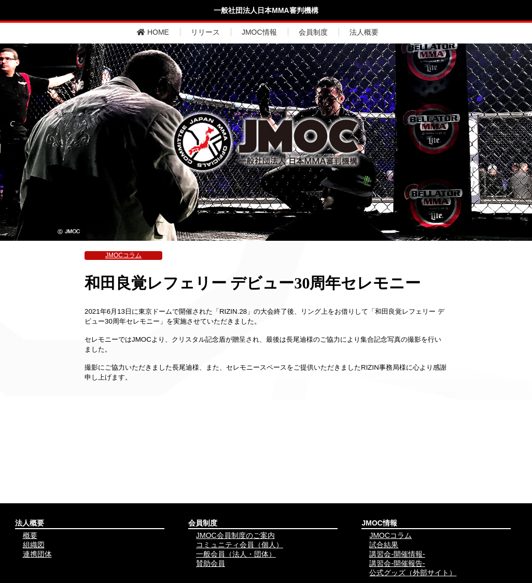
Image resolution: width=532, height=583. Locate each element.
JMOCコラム (123, 255)
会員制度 (313, 32)
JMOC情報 (259, 32)
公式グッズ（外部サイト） (412, 573)
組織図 (34, 545)
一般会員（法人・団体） (236, 554)
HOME (153, 32)
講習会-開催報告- (397, 563)
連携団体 (37, 554)
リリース (205, 32)
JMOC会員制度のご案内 (235, 535)
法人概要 (364, 32)
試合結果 (383, 545)
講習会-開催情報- (397, 554)
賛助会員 (210, 563)
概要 (30, 535)
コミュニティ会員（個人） (239, 545)
